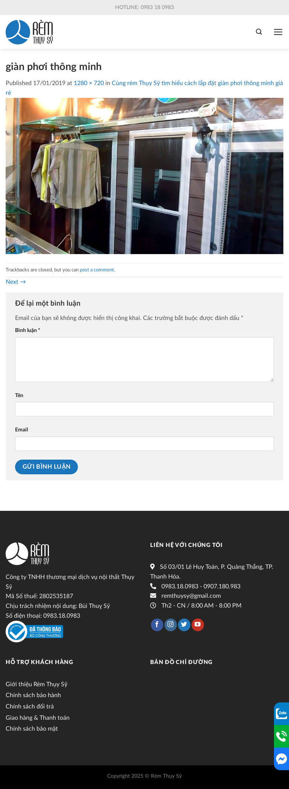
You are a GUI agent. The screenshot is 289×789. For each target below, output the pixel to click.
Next (16, 282)
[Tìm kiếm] (259, 31)
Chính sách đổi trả (30, 707)
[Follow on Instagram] (170, 624)
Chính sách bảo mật (32, 729)
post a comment (97, 270)
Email (21, 430)
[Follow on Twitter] (184, 624)
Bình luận (27, 330)
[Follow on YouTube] (198, 624)
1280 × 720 (89, 83)
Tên (19, 395)
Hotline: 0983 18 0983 (144, 7)
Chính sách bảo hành (33, 695)
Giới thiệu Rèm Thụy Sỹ (36, 684)
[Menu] (278, 32)
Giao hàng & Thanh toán (38, 718)
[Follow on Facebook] (157, 624)
